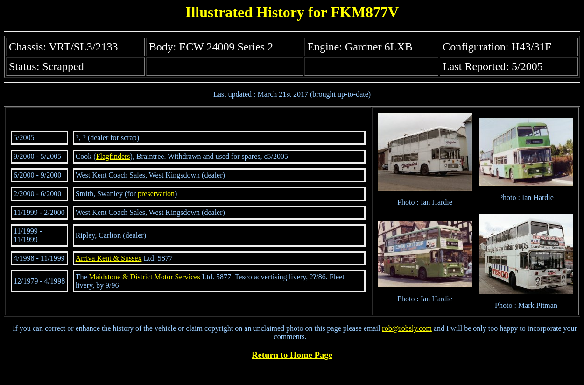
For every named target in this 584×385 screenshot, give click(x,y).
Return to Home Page (292, 355)
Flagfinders (113, 156)
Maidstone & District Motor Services (144, 277)
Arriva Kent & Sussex (109, 258)
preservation (156, 194)
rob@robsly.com (407, 328)
